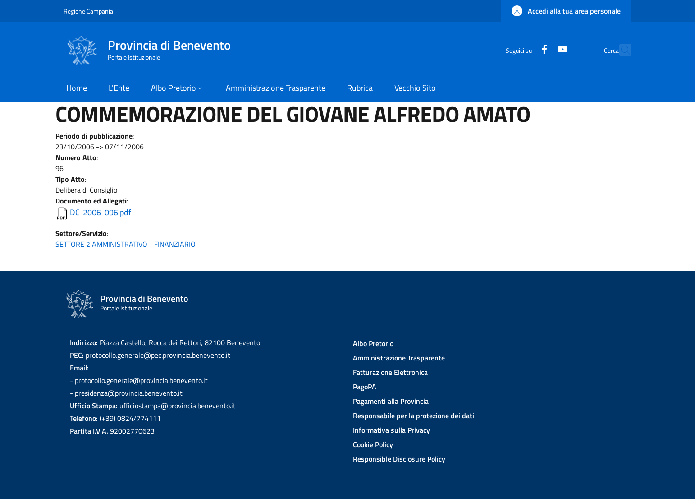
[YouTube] (543, 50)
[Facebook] (525, 50)
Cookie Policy (373, 444)
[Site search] (620, 50)
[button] (566, 11)
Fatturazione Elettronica (390, 372)
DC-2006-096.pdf (100, 212)
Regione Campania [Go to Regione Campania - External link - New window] (88, 11)
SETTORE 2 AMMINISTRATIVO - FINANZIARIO (125, 244)
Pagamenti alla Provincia (391, 401)
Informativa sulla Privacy (391, 430)
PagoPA (364, 386)
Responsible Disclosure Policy (399, 458)
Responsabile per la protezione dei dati (413, 415)
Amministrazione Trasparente (399, 357)
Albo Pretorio (373, 343)
